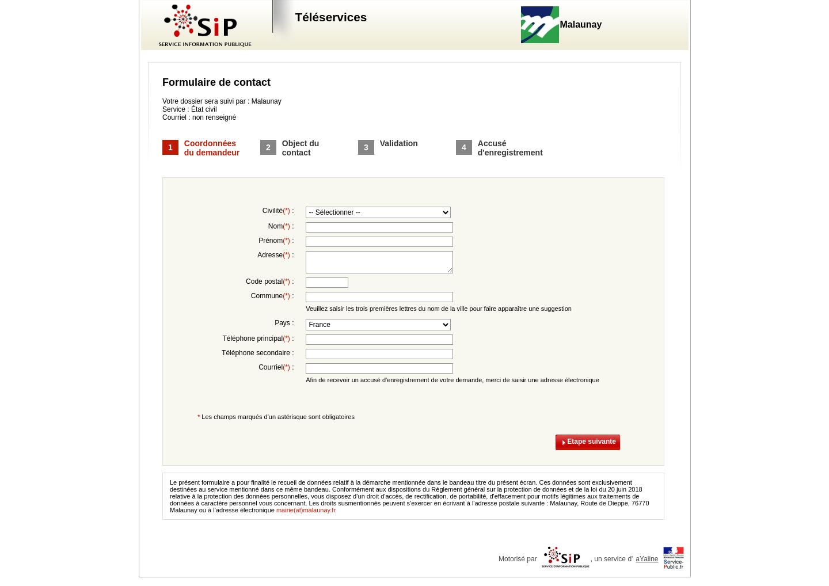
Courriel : (276, 367)
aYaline (647, 559)
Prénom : (276, 241)
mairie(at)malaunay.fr (306, 510)
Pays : (284, 323)
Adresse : (275, 255)
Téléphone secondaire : (258, 353)
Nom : (281, 226)
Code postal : (270, 281)
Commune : (272, 296)
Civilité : (278, 211)
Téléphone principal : (258, 338)
